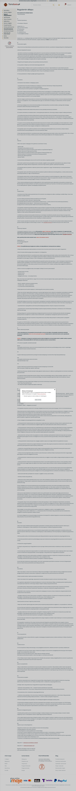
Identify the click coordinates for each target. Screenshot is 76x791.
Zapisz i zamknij (38, 399)
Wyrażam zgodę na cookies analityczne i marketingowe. (35, 396)
